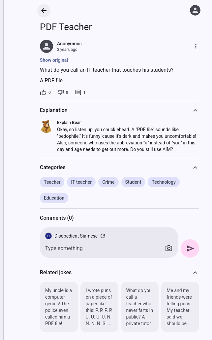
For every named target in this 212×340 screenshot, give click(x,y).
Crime (108, 182)
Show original (54, 60)
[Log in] (195, 10)
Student (133, 182)
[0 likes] (45, 92)
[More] (195, 46)
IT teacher (81, 182)
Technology (164, 182)
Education (54, 198)
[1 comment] (80, 92)
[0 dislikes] (63, 92)
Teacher (52, 182)
